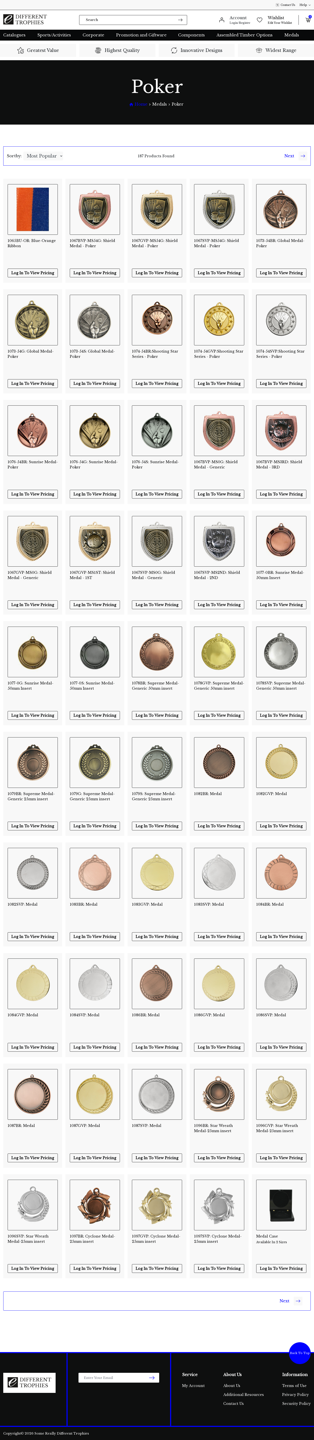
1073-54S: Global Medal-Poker (92, 354)
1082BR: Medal (208, 794)
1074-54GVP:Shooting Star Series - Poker (218, 354)
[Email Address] (118, 1378)
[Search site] (180, 19)
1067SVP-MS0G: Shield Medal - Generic (153, 575)
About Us (231, 1385)
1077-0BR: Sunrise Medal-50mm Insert (280, 575)
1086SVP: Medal (271, 1015)
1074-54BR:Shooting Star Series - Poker (155, 354)
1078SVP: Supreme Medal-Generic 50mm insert (280, 686)
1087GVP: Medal (85, 1125)
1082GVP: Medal (271, 794)
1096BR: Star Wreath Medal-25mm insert (213, 1128)
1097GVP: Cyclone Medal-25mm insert (156, 1239)
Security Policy (296, 1403)
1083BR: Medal (83, 904)
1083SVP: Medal (209, 904)
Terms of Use (294, 1385)
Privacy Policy (295, 1394)
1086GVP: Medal (209, 1015)
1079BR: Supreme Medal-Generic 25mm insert (31, 796)
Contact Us (285, 5)
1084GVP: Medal (23, 1015)
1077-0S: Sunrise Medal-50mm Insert (92, 686)
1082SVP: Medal (23, 904)
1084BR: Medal (270, 904)
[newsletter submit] (152, 1378)
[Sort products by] (43, 156)
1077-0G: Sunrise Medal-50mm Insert (30, 686)
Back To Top (300, 1353)
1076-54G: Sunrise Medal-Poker (94, 464)
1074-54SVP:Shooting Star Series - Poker (280, 354)
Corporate (93, 35)
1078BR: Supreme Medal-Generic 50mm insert (155, 686)
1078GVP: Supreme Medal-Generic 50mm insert (219, 686)
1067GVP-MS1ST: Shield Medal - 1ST (92, 575)
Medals (291, 35)
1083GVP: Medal (147, 904)
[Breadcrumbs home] (138, 104)
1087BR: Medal (21, 1125)
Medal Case (281, 1239)
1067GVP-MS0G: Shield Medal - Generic (30, 575)
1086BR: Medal (146, 1015)
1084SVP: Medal (84, 1015)
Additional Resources (243, 1394)
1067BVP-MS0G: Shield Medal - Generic (216, 464)
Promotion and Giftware (141, 35)
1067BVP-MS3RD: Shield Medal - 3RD (279, 464)
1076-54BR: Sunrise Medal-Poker (33, 464)
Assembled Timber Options (245, 35)
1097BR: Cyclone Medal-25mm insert (92, 1239)
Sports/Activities (54, 35)
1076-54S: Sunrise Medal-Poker (155, 464)
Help (305, 5)
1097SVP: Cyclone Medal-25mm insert (218, 1239)
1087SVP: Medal (146, 1125)
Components (191, 35)
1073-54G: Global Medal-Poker (31, 354)
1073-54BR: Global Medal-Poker (280, 243)
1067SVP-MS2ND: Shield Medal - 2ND (217, 575)
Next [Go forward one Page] (295, 156)
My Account (193, 1385)
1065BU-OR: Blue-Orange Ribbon (32, 243)
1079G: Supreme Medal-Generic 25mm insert (92, 796)
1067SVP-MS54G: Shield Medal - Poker (216, 243)
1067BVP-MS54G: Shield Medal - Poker (92, 243)
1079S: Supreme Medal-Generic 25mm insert (154, 796)
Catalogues (14, 35)
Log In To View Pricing (32, 273)
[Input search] (133, 20)
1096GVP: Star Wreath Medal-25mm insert (277, 1128)
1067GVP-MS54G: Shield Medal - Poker (155, 243)
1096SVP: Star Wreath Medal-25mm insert (28, 1239)
